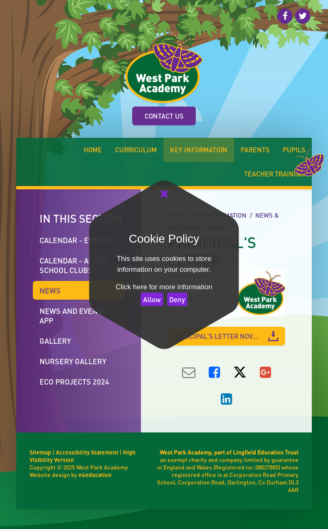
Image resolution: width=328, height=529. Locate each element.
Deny (177, 299)
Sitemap (40, 452)
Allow (152, 299)
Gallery (55, 340)
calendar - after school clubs (73, 265)
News (50, 290)
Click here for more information (164, 287)
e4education (95, 474)
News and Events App (72, 315)
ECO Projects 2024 (74, 381)
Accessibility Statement (87, 452)
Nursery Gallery (72, 361)
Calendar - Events (75, 240)
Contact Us (164, 116)
